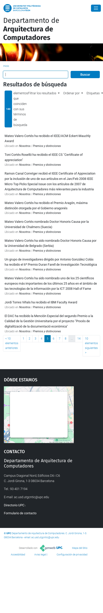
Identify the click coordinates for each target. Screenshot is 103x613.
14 (79, 338)
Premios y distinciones (47, 146)
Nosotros (24, 146)
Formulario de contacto (20, 513)
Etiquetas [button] (93, 93)
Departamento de (31, 29)
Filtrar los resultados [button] (42, 93)
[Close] (96, 8)
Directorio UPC (14, 505)
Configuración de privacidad (72, 554)
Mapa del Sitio (79, 548)
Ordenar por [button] (71, 93)
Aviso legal (40, 554)
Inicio (6, 66)
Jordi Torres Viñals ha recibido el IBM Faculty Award (41, 302)
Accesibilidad (18, 554)
